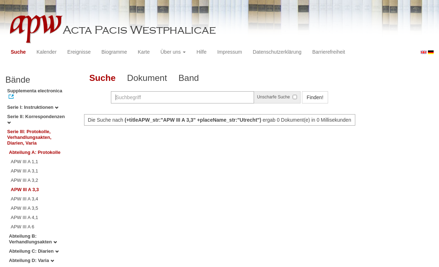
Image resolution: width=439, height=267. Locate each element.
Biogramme (114, 52)
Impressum (229, 52)
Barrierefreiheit (328, 52)
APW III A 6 (22, 226)
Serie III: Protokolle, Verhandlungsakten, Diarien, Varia (29, 137)
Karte (144, 52)
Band (189, 78)
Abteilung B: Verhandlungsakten (33, 238)
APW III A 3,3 (25, 189)
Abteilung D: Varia (31, 260)
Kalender (46, 52)
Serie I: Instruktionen (32, 107)
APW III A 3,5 (24, 208)
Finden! (315, 97)
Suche (18, 52)
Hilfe (201, 52)
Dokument (147, 78)
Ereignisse (79, 52)
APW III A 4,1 (24, 217)
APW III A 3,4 (24, 199)
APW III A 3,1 (24, 171)
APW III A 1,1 (24, 161)
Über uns (173, 52)
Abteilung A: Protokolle (34, 152)
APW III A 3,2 (24, 180)
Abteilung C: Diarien (34, 251)
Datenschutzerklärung (277, 52)
